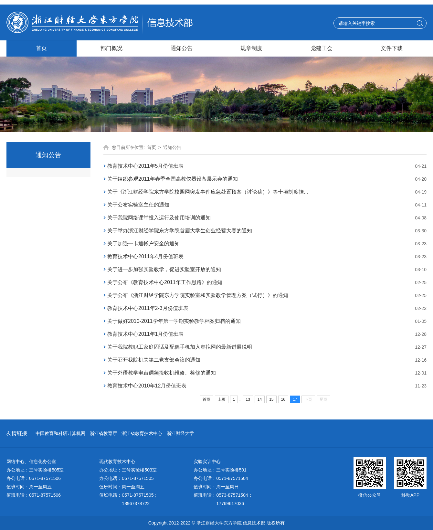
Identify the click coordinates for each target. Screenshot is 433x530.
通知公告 (172, 147)
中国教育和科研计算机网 (60, 433)
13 (248, 399)
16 (283, 399)
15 (271, 399)
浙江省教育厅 (103, 433)
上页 (222, 399)
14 (260, 399)
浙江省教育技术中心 (141, 433)
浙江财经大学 (180, 433)
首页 (151, 147)
